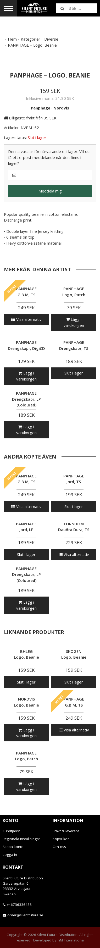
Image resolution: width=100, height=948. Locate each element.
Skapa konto (13, 846)
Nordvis (61, 108)
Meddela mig (50, 191)
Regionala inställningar (21, 838)
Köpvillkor (61, 838)
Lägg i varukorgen (74, 322)
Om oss (59, 846)
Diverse (51, 39)
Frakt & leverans (66, 831)
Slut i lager (73, 373)
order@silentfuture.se (25, 915)
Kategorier (30, 39)
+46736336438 (19, 904)
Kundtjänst (11, 831)
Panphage (40, 108)
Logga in (10, 854)
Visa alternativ (26, 319)
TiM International (71, 940)
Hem (12, 39)
